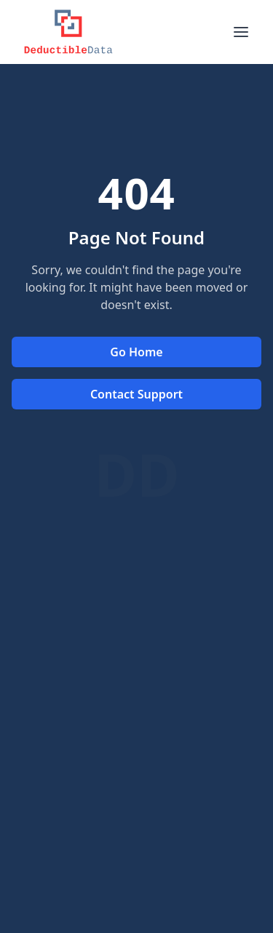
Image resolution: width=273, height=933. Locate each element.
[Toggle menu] (241, 32)
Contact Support (136, 394)
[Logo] (68, 31)
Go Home (136, 352)
